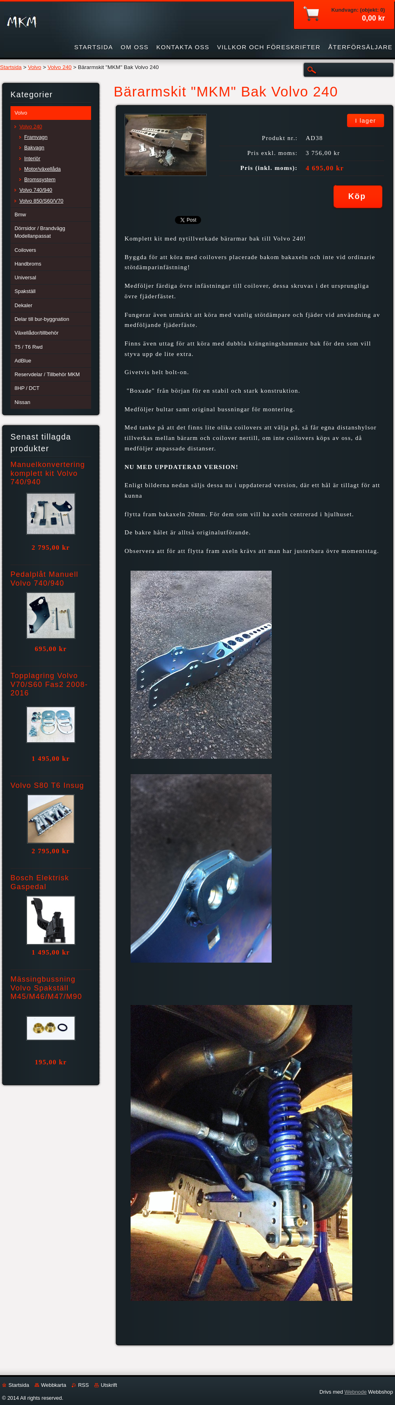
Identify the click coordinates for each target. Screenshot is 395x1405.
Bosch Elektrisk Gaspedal (39, 882)
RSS (83, 1385)
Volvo (34, 67)
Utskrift (109, 1385)
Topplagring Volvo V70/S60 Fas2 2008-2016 (49, 684)
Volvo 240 (60, 67)
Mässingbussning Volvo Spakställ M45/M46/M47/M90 (46, 988)
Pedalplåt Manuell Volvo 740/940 (44, 578)
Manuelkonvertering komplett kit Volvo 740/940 (47, 473)
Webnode (355, 1392)
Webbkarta (53, 1385)
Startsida (11, 67)
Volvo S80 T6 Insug (47, 785)
